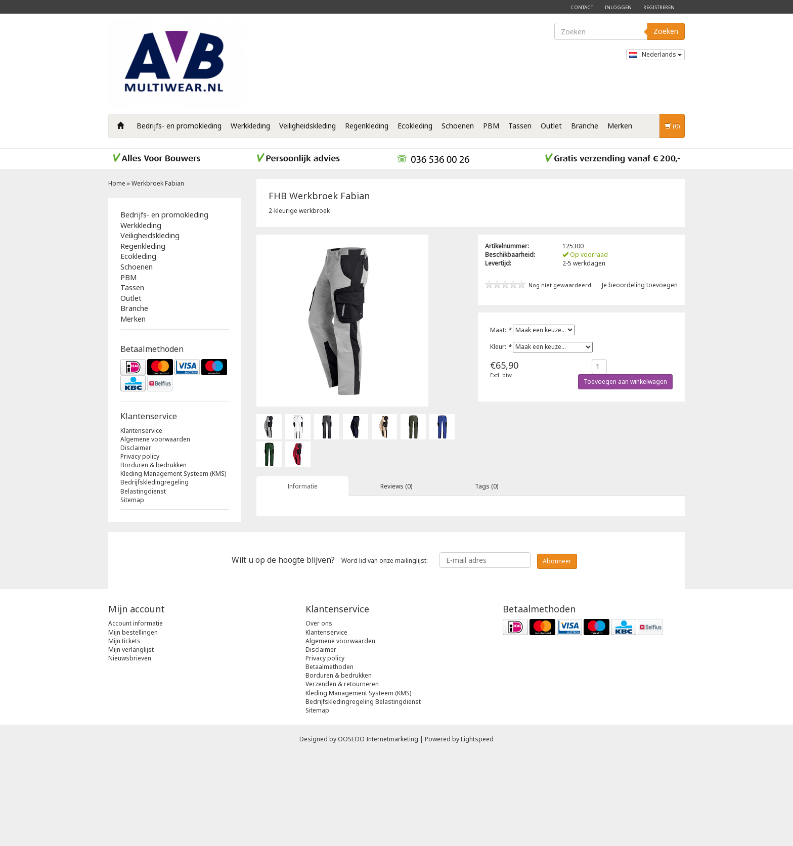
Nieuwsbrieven (129, 750)
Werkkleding (250, 125)
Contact (581, 7)
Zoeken (665, 31)
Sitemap (132, 500)
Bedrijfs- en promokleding (179, 125)
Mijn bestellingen (133, 724)
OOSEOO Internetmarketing (378, 831)
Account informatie (135, 715)
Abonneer (557, 653)
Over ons (318, 715)
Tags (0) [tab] (486, 486)
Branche (584, 125)
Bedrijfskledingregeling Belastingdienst (154, 486)
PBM (491, 125)
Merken (619, 125)
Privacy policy (139, 456)
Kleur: (500, 346)
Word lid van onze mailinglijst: (330, 652)
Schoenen (458, 125)
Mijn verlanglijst (131, 742)
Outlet (551, 125)
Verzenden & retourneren (342, 776)
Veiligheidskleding (307, 125)
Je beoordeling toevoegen (640, 285)
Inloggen (618, 7)
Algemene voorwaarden (155, 439)
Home (116, 183)
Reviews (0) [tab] (396, 486)
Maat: (500, 330)
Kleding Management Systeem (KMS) (173, 473)
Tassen (520, 125)
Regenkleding (366, 125)
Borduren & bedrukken (153, 465)
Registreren (659, 7)
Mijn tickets (124, 733)
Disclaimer (135, 447)
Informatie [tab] (302, 486)
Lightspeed (477, 831)
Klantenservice (141, 430)
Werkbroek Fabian (157, 183)
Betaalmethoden (329, 759)
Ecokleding (415, 125)
